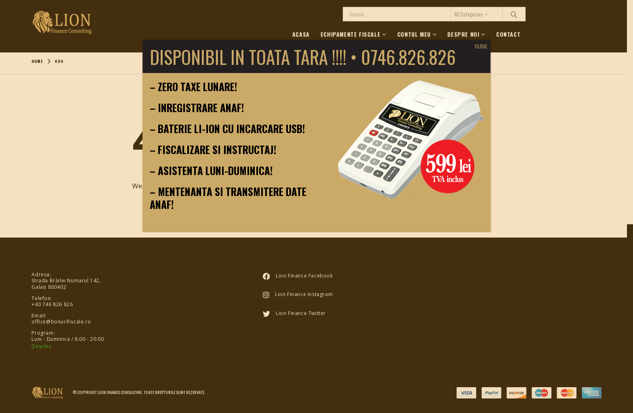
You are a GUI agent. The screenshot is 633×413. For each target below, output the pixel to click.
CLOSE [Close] (481, 46)
